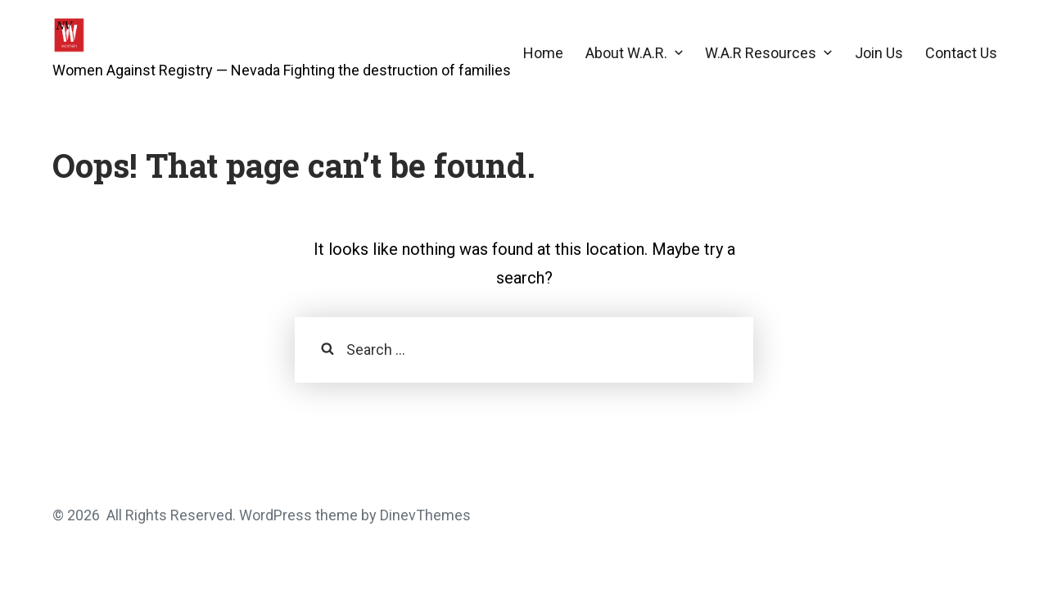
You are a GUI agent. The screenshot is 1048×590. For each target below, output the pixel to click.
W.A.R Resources (760, 52)
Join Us (879, 52)
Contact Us (961, 52)
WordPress (275, 515)
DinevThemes (424, 515)
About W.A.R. (626, 52)
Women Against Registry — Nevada (166, 70)
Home (543, 52)
